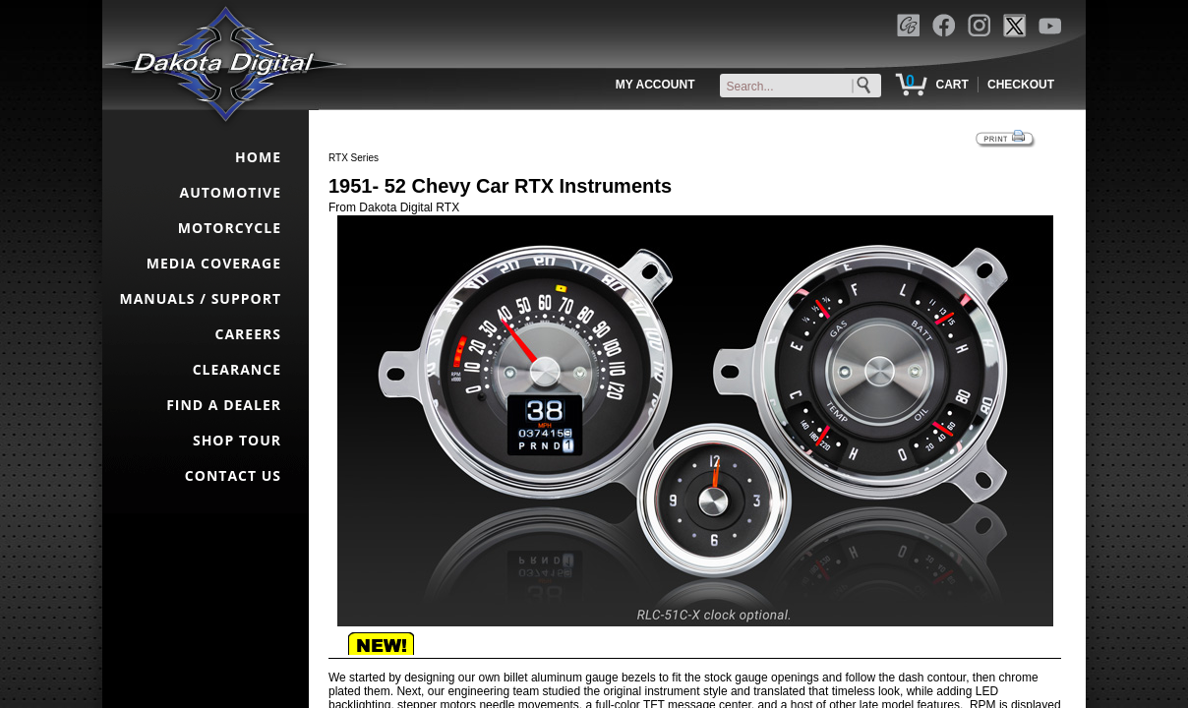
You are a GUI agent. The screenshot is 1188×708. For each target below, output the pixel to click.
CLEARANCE (237, 369)
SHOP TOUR (237, 440)
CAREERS (248, 333)
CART (951, 84)
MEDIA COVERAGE (214, 263)
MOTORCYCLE (229, 227)
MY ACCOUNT (655, 84)
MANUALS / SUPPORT (200, 298)
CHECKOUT (1020, 84)
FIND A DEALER (223, 404)
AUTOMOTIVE (230, 192)
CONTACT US (233, 475)
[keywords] (804, 86)
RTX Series (353, 157)
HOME (258, 157)
